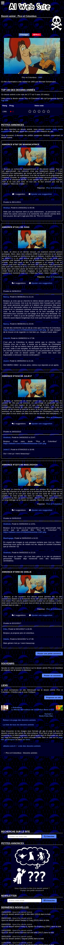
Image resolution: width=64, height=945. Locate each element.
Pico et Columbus (54, 188)
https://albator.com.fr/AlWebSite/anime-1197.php (24, 330)
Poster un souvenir (52, 675)
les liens (26, 739)
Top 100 (4, 100)
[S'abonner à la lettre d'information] (24, 900)
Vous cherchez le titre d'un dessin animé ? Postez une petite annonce (32, 868)
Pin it (36, 35)
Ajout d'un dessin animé (22, 912)
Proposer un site (53, 697)
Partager (24, 35)
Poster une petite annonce (49, 653)
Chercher (49, 836)
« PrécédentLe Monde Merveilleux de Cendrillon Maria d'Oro (32, 708)
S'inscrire (49, 900)
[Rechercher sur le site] (25, 836)
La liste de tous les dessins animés (18, 725)
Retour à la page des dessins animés (19, 720)
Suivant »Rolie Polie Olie (46, 715)
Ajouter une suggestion (40, 194)
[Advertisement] (32, 795)
